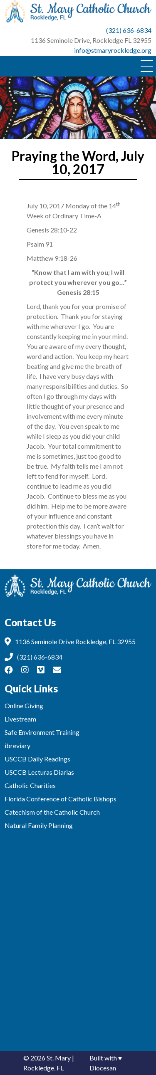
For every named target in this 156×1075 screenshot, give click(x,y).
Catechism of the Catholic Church (52, 812)
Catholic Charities (30, 785)
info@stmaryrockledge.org (112, 50)
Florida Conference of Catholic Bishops (60, 799)
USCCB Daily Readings (37, 759)
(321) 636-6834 (128, 30)
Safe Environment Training (42, 732)
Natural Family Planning (39, 825)
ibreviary (17, 745)
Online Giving (24, 705)
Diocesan (102, 1068)
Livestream (20, 719)
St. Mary (59, 1058)
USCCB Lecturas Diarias (39, 772)
